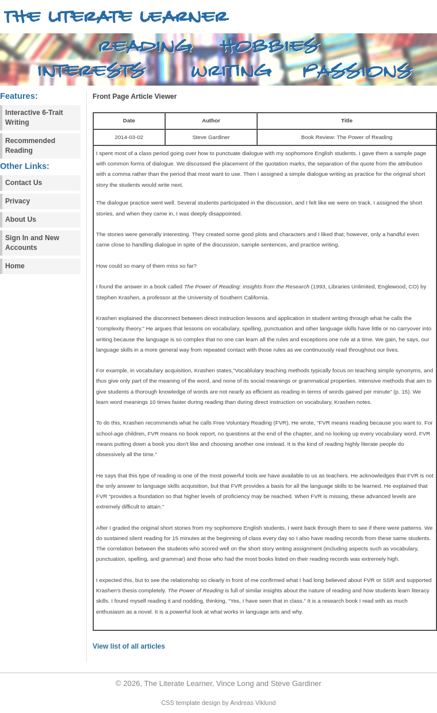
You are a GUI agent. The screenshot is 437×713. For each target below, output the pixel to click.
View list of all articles (129, 646)
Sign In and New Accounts (32, 243)
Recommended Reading (30, 146)
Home (15, 266)
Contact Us (23, 183)
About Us (20, 219)
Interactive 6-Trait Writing (34, 117)
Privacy (17, 201)
